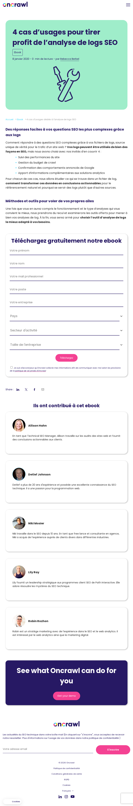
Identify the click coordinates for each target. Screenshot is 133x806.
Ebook (17, 52)
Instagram (66, 796)
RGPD (66, 779)
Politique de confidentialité (67, 768)
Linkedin (60, 796)
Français (66, 790)
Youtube (72, 796)
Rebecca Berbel (69, 59)
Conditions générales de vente (66, 773)
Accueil (9, 119)
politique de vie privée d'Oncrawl (30, 370)
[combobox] (66, 316)
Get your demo (66, 696)
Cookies (66, 785)
